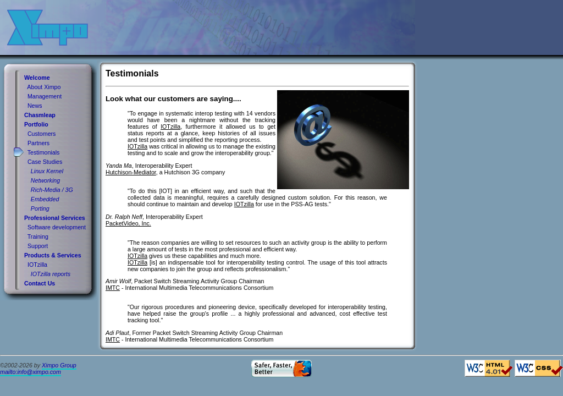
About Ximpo (43, 87)
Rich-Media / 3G (52, 189)
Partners (38, 143)
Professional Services (54, 218)
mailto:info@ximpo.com (30, 372)
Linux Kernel (47, 171)
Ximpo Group (59, 365)
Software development (56, 227)
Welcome (37, 77)
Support (37, 246)
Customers (41, 133)
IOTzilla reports (50, 274)
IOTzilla (37, 264)
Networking (45, 180)
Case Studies (44, 161)
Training (37, 236)
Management (44, 96)
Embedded (45, 199)
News (34, 105)
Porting (40, 208)
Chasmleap (40, 115)
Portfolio (36, 124)
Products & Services (52, 255)
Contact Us (39, 283)
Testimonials (43, 152)
